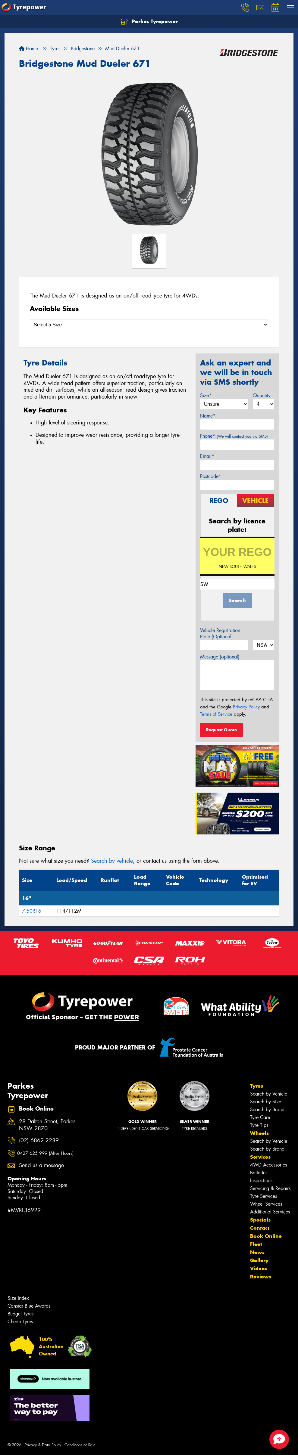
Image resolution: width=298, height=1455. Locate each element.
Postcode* (210, 476)
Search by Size (265, 1102)
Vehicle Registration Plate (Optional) (220, 633)
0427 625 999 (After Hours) (45, 1153)
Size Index (18, 1298)
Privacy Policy (246, 707)
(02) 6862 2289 (39, 1140)
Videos (258, 1268)
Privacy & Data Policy (43, 1444)
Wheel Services (266, 1204)
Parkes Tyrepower (149, 21)
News (257, 1252)
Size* (206, 395)
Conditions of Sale (80, 1444)
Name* (207, 416)
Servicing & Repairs (270, 1188)
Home (28, 48)
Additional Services (270, 1212)
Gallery (259, 1260)
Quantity (262, 395)
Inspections (261, 1180)
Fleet (256, 1244)
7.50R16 (31, 911)
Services (260, 1157)
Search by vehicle (112, 861)
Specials (260, 1219)
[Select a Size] (149, 324)
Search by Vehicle (268, 1094)
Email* (207, 456)
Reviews (260, 1276)
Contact (259, 1228)
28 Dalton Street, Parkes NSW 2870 (47, 1125)
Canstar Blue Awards (29, 1306)
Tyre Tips (259, 1125)
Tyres (256, 1086)
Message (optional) (220, 657)
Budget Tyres (20, 1314)
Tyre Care (260, 1117)
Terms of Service (216, 714)
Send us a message (41, 1165)
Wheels (259, 1133)
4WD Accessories (268, 1165)
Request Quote (221, 729)
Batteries (258, 1173)
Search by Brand (267, 1109)
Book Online (266, 1236)
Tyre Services (263, 1196)
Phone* (234, 436)
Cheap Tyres (20, 1321)
